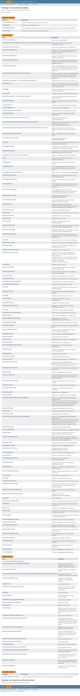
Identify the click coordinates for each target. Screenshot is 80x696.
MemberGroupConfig (8, 325)
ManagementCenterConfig (9, 305)
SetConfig (5, 478)
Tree (20, 1)
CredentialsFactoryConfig (9, 179)
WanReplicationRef (7, 540)
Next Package (12, 4)
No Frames (26, 4)
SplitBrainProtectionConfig (10, 483)
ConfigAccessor (6, 162)
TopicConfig (5, 508)
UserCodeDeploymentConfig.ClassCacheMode (15, 649)
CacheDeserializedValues (9, 569)
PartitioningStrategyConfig (10, 380)
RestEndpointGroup (8, 644)
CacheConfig (5, 104)
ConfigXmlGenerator (8, 166)
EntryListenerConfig (8, 209)
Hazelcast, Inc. (12, 691)
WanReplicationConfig (8, 537)
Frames (20, 4)
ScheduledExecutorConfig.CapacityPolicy (14, 647)
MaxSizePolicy (6, 605)
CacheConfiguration (8, 22)
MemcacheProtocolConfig (9, 329)
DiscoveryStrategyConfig (9, 189)
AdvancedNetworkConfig (9, 65)
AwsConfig (5, 89)
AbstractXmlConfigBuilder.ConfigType (13, 561)
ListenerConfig (6, 298)
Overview (2, 1)
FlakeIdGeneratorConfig (9, 234)
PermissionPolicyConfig (9, 387)
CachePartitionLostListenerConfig (12, 110)
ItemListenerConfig (7, 278)
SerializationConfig (7, 462)
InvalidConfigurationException (11, 676)
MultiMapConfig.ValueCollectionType (12, 615)
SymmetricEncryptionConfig (10, 500)
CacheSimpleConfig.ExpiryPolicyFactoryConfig (15, 117)
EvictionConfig (6, 218)
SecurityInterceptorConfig (9, 458)
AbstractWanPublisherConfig (10, 47)
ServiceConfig (6, 475)
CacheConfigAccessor (8, 107)
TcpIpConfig (5, 503)
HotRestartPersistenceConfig (10, 249)
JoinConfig (5, 286)
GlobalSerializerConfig (8, 242)
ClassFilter (5, 142)
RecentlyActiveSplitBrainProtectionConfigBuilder (16, 416)
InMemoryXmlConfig (8, 267)
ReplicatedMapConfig (8, 429)
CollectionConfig (7, 155)
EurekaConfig (6, 212)
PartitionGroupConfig (8, 374)
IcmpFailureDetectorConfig (10, 252)
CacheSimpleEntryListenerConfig (11, 133)
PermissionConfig (7, 385)
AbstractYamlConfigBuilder (10, 60)
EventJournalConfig (7, 215)
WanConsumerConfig (8, 529)
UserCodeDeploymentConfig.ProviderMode (14, 654)
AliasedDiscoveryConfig (9, 80)
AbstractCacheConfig (8, 39)
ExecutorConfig (6, 221)
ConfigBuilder (6, 25)
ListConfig (5, 295)
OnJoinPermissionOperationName (11, 631)
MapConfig (5, 309)
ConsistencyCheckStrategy (10, 578)
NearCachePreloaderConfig (10, 367)
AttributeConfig (6, 83)
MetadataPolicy (6, 608)
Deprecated (25, 1)
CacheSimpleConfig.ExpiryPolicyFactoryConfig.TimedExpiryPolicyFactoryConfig (24, 127)
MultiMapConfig (6, 353)
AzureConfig (5, 93)
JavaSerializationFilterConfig (10, 284)
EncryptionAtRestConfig (9, 199)
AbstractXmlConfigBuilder (9, 49)
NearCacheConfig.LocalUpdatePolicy (12, 627)
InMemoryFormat (7, 595)
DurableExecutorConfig (9, 195)
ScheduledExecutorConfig (9, 448)
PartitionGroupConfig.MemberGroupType (14, 638)
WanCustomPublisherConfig (10, 533)
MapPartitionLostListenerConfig (11, 312)
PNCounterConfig (7, 392)
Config (4, 157)
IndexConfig (5, 264)
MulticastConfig (6, 349)
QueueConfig (6, 410)
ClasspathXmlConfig (8, 146)
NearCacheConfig (7, 359)
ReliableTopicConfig (8, 426)
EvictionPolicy (6, 583)
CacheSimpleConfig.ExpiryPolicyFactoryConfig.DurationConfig (20, 121)
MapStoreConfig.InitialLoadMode (11, 602)
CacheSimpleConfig (7, 113)
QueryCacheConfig (7, 408)
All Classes (34, 4)
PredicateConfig (7, 394)
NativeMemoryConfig (8, 356)
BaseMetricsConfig (7, 96)
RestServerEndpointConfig (9, 436)
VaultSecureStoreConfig (9, 522)
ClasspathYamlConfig (8, 150)
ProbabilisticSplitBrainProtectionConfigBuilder (15, 397)
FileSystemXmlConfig (8, 225)
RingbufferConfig (7, 442)
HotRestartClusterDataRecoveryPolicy (13, 586)
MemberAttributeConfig (9, 322)
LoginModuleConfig (7, 302)
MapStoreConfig (7, 315)
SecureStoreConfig (7, 452)
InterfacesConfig (7, 275)
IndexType (5, 592)
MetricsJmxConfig (7, 342)
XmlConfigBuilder (7, 549)
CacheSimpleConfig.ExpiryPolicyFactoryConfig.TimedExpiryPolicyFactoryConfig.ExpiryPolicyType (29, 573)
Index (31, 1)
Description (7, 12)
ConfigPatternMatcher (8, 27)
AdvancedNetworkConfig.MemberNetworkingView (16, 73)
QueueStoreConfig (7, 413)
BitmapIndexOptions (8, 100)
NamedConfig (6, 30)
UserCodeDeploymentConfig (10, 519)
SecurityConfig (6, 455)
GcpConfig (5, 239)
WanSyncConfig (6, 544)
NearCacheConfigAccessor (9, 361)
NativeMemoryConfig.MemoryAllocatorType (14, 618)
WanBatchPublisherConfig (9, 524)
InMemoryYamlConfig (8, 271)
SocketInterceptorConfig (9, 480)
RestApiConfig (6, 432)
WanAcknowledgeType (8, 660)
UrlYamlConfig (6, 515)
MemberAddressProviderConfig (11, 318)
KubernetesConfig (7, 291)
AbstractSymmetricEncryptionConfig (12, 42)
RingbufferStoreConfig (8, 445)
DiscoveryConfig (7, 183)
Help (34, 1)
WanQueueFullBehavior (9, 665)
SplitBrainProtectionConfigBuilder (12, 489)
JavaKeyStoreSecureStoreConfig (11, 281)
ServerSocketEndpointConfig (10, 470)
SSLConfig (5, 498)
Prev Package (4, 4)
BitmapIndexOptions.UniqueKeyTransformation (15, 563)
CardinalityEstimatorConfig (10, 137)
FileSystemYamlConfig (8, 229)
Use (17, 1)
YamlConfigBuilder (7, 552)
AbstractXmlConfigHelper (9, 55)
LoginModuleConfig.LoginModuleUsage (13, 599)
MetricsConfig (6, 339)
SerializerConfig (6, 466)
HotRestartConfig (7, 245)
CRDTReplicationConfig (8, 175)
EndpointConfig (6, 204)
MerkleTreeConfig (7, 336)
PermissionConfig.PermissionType (12, 641)
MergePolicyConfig (7, 333)
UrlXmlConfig (6, 510)
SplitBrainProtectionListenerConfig (12, 493)
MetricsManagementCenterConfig (12, 344)
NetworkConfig (6, 372)
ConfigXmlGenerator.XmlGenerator (12, 172)
